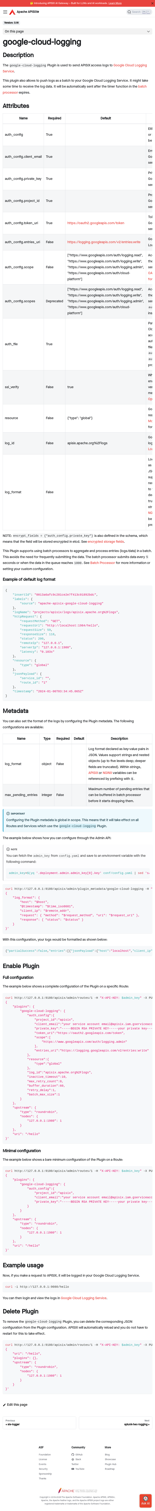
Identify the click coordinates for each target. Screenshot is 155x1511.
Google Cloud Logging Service (83, 1298)
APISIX (93, 773)
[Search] (139, 12)
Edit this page (15, 1405)
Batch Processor (102, 563)
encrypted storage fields (106, 542)
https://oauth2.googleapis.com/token (95, 223)
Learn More (115, 3)
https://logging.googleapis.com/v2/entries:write (103, 242)
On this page (14, 31)
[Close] (152, 3)
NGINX (107, 773)
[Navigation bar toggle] (5, 11)
